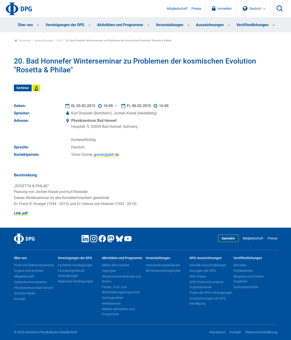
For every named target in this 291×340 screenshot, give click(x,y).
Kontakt (19, 299)
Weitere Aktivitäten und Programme (118, 311)
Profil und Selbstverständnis (34, 265)
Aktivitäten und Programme (120, 25)
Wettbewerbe (111, 303)
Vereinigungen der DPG (65, 25)
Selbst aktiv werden (115, 265)
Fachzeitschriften (245, 287)
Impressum (217, 332)
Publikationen (243, 271)
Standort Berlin (24, 293)
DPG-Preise (198, 276)
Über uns (25, 25)
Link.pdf (21, 213)
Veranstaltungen (169, 25)
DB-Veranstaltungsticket (163, 271)
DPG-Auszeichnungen (206, 258)
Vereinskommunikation (30, 282)
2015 (59, 40)
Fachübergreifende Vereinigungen (71, 273)
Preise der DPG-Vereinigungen (211, 292)
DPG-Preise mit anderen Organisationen (207, 284)
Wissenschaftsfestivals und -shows (122, 279)
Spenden (228, 238)
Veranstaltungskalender (163, 265)
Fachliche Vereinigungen (75, 265)
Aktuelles (239, 265)
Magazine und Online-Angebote (248, 279)
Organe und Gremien (28, 271)
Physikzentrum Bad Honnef (33, 288)
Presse (196, 9)
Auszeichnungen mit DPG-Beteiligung (208, 301)
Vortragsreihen (112, 298)
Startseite (22, 40)
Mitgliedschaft (177, 9)
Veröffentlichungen (252, 25)
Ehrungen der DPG (203, 271)
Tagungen (109, 271)
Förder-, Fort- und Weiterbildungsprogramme (121, 289)
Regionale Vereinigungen (75, 281)
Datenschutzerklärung (261, 332)
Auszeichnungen (210, 25)
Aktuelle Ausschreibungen (208, 265)
